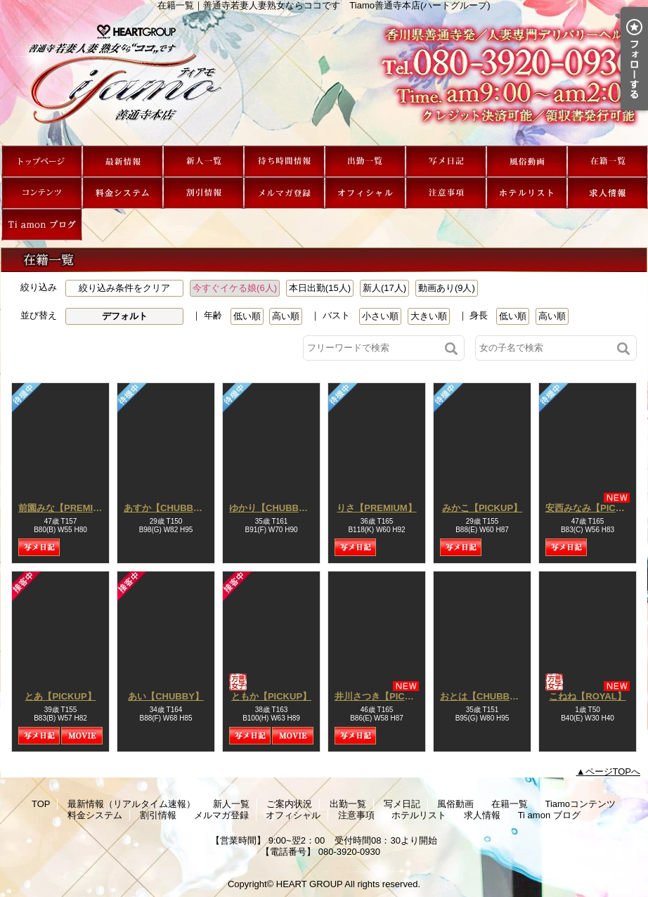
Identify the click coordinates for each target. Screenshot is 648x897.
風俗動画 (526, 161)
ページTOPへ (613, 771)
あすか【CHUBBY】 (166, 508)
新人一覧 (203, 161)
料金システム (122, 193)
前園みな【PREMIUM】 (67, 508)
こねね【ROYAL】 (587, 696)
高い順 (285, 316)
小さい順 (380, 316)
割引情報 (203, 193)
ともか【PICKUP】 (271, 696)
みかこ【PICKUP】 (482, 508)
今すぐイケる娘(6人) (235, 288)
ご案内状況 (284, 161)
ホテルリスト (526, 193)
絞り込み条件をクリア (124, 288)
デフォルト (125, 316)
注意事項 (446, 193)
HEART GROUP (309, 884)
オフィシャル (365, 193)
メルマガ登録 (284, 193)
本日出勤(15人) (320, 288)
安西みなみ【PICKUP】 (594, 508)
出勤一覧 (365, 161)
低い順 (247, 316)
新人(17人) (384, 288)
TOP (41, 161)
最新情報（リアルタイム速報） (122, 161)
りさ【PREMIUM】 (376, 508)
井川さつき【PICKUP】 (384, 696)
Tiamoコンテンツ (41, 193)
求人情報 (607, 193)
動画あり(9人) (446, 288)
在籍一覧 (607, 161)
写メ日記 (446, 161)
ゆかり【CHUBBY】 (271, 508)
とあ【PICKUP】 (60, 696)
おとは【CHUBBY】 (482, 696)
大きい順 (428, 316)
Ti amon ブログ (41, 224)
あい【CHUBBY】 (166, 696)
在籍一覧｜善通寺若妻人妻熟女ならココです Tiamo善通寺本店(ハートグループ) (324, 78)
